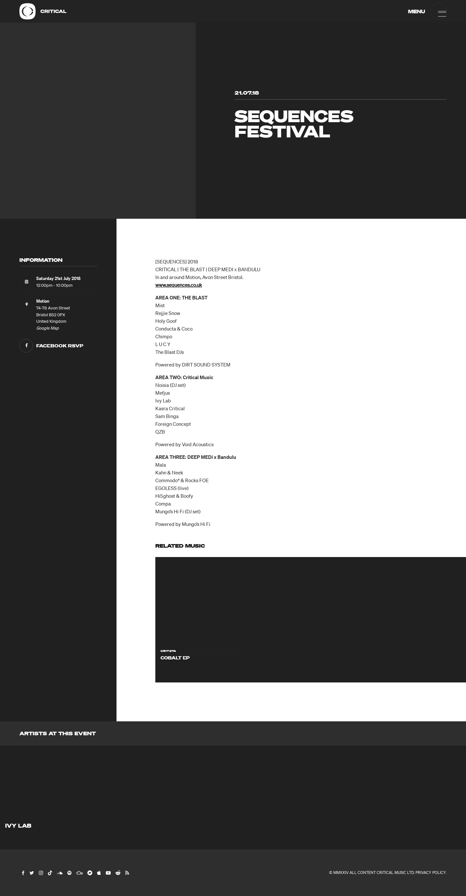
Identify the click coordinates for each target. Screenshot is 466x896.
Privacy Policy (431, 872)
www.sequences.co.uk (178, 285)
